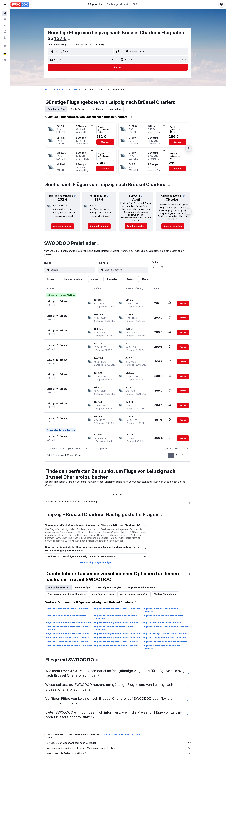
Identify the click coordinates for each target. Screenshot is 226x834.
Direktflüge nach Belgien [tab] (109, 587)
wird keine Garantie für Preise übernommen (122, 734)
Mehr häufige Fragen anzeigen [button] (96, 562)
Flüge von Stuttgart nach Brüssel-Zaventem (117, 633)
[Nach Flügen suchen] (5, 13)
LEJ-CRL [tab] (118, 494)
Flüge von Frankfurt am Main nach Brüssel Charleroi (68, 628)
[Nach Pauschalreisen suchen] (5, 31)
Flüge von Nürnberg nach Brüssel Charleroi (116, 641)
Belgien (65, 89)
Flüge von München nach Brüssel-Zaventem (69, 622)
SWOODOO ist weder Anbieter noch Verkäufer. (119, 743)
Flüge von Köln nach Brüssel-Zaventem (66, 615)
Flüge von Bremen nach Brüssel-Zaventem (68, 637)
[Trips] (5, 46)
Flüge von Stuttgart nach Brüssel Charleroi (165, 633)
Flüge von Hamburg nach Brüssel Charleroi (116, 622)
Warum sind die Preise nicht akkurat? (119, 753)
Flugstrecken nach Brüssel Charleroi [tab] (67, 594)
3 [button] (183, 455)
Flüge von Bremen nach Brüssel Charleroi (67, 641)
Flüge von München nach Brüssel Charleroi (68, 633)
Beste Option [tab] (78, 109)
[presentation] (69, 38)
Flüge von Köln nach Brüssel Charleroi (162, 622)
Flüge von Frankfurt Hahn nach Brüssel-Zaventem (114, 628)
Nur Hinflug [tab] (116, 109)
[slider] (192, 270)
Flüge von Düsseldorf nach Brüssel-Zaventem (161, 610)
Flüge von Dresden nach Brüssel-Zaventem (165, 641)
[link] (62, 226)
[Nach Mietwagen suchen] (5, 25)
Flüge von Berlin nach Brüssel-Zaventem (67, 608)
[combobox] (59, 44)
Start (47, 89)
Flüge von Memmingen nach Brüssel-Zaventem (162, 647)
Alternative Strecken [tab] (59, 587)
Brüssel (74, 89)
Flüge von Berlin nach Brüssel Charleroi (163, 615)
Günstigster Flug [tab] (56, 109)
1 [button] (171, 455)
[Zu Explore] (5, 37)
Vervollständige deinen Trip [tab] (134, 594)
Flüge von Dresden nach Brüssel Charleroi (116, 645)
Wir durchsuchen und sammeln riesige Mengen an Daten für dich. (119, 748)
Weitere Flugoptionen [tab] (166, 594)
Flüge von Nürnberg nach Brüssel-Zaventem (117, 637)
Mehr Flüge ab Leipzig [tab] (103, 594)
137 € (61, 38)
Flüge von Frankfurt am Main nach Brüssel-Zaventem (116, 617)
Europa (55, 89)
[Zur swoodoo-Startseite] (19, 4)
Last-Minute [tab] (97, 109)
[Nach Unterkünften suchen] (5, 19)
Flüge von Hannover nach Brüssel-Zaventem (69, 645)
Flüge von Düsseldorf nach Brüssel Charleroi (166, 626)
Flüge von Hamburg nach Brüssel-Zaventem (117, 608)
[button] (5, 4)
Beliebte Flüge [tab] (83, 587)
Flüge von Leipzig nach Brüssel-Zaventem (164, 637)
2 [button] (177, 455)
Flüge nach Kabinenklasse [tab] (141, 587)
